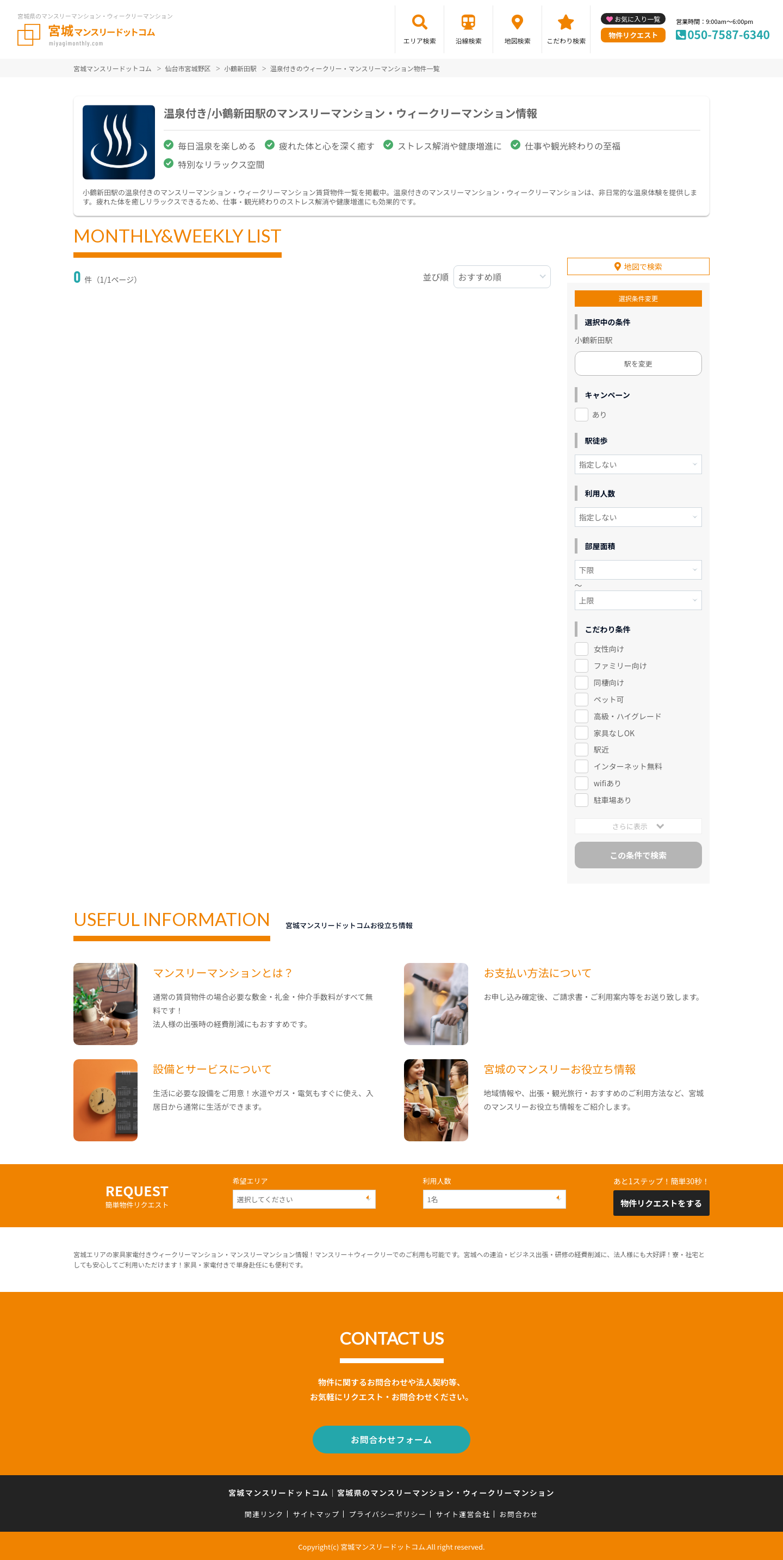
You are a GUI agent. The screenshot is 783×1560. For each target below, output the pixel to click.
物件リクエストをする (661, 1203)
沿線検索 (469, 40)
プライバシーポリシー (387, 1512)
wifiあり (608, 783)
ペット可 (609, 699)
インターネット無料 (628, 766)
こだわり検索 (566, 40)
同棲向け (609, 682)
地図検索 (518, 40)
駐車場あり (613, 799)
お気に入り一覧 (637, 18)
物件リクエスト (633, 35)
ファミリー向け (620, 665)
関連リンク (264, 1512)
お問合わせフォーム (391, 1438)
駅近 (601, 749)
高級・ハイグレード (628, 716)
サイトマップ (316, 1512)
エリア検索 (419, 40)
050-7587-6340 (728, 34)
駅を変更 (638, 363)
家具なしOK (614, 733)
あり (599, 414)
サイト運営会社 (463, 1512)
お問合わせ (519, 1512)
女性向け (609, 648)
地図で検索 (643, 266)
